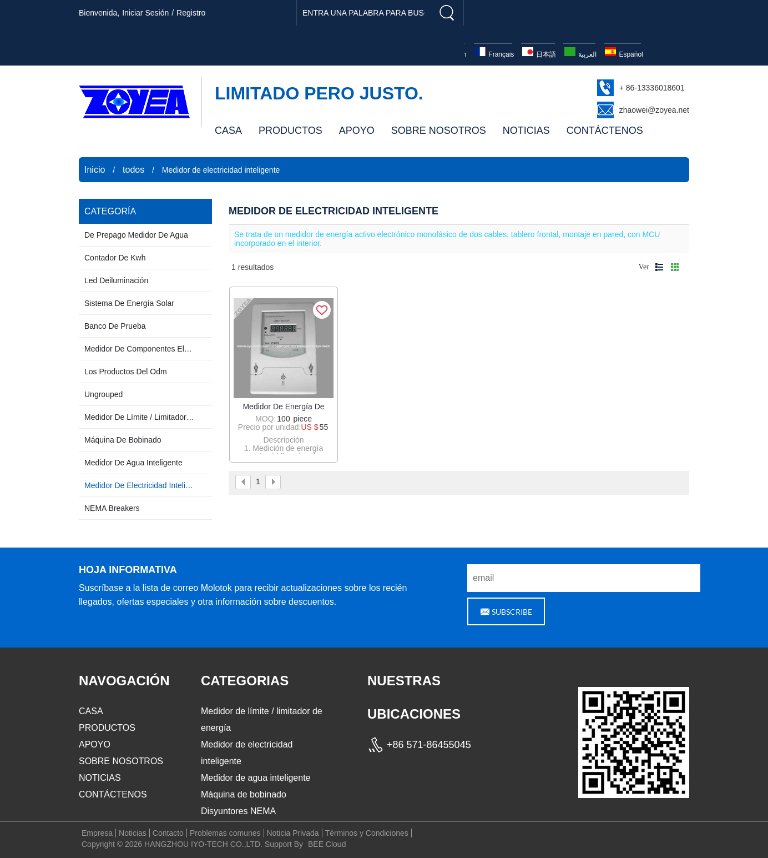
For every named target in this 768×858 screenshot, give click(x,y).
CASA (228, 130)
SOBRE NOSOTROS (438, 130)
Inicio (94, 169)
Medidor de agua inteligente (255, 777)
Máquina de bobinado (243, 794)
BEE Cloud (327, 844)
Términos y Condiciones (366, 833)
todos (133, 169)
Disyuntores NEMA (238, 811)
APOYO (357, 130)
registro (190, 12)
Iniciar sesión (145, 12)
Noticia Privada (293, 833)
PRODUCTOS (290, 130)
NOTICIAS (526, 130)
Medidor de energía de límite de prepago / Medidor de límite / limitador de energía (284, 407)
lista (659, 267)
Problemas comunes (225, 833)
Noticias (132, 833)
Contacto (168, 833)
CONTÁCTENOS (605, 130)
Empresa (97, 833)
